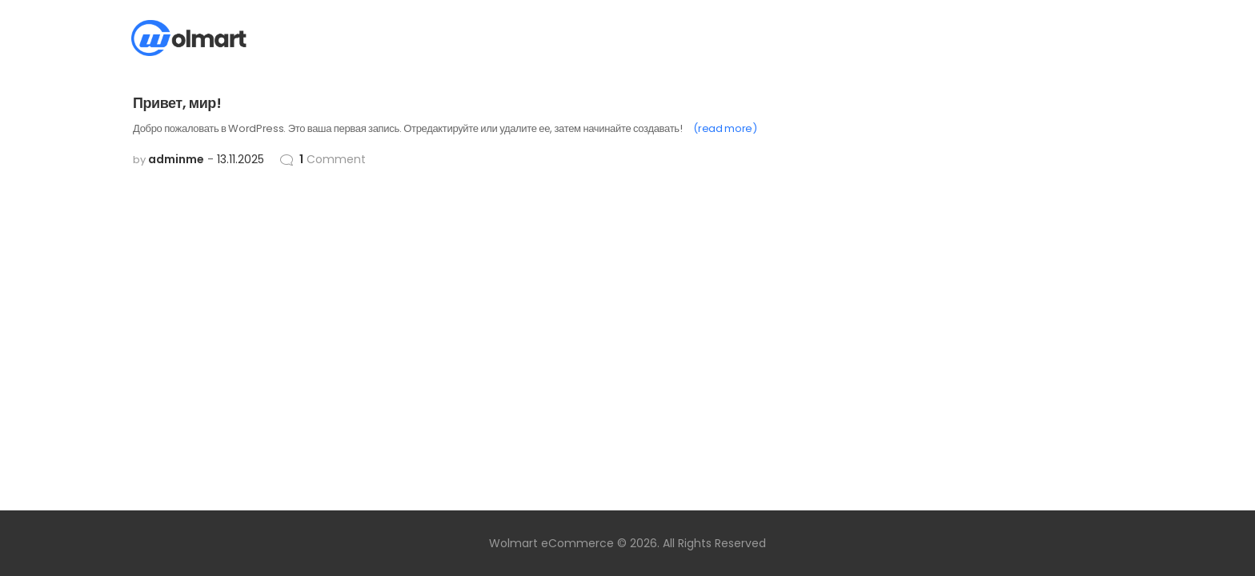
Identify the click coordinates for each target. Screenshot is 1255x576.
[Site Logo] (189, 38)
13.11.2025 (240, 159)
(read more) (724, 128)
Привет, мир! (177, 103)
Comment (332, 159)
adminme (176, 159)
